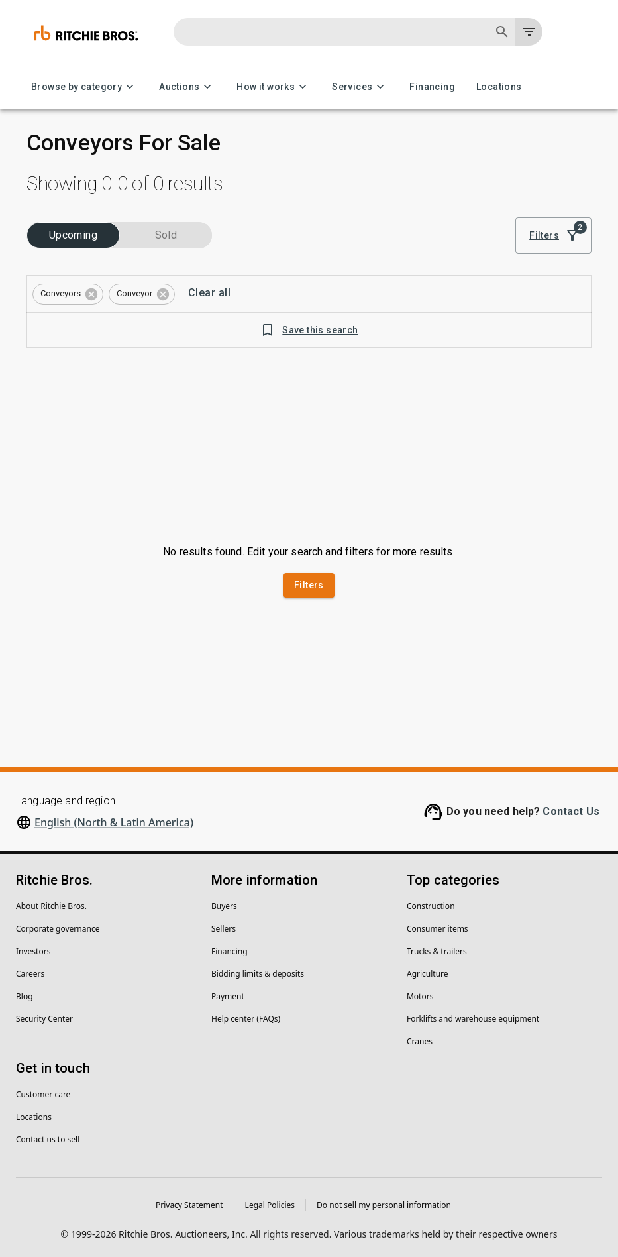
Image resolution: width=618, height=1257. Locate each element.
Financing (432, 87)
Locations (499, 87)
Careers (30, 973)
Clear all (209, 293)
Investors (33, 951)
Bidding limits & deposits (257, 973)
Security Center (44, 1018)
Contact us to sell (47, 1139)
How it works (273, 87)
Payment (227, 996)
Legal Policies (270, 1205)
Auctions (187, 87)
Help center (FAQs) (245, 1018)
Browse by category (84, 87)
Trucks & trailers (437, 951)
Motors (420, 996)
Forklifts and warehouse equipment (473, 1018)
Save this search (308, 330)
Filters (553, 235)
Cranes (420, 1041)
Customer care (43, 1094)
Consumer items (437, 928)
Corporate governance (57, 928)
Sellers (223, 928)
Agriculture (427, 973)
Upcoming (73, 235)
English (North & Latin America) (113, 822)
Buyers (224, 906)
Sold (166, 235)
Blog (24, 996)
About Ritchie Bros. (51, 906)
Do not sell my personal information (384, 1205)
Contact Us (570, 811)
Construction (431, 906)
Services (360, 87)
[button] (67, 294)
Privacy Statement (189, 1205)
